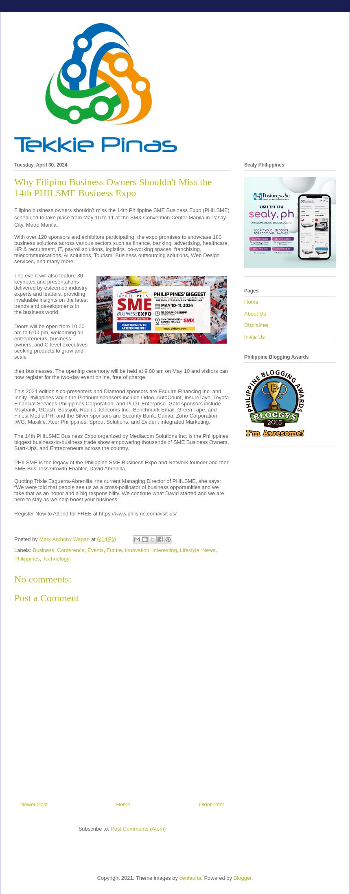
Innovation (137, 550)
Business (44, 550)
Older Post (211, 804)
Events (96, 550)
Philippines (27, 559)
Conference (71, 550)
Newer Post (34, 804)
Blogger (243, 878)
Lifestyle (189, 550)
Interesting (164, 550)
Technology (56, 559)
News (209, 550)
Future (114, 550)
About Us (255, 314)
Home (123, 804)
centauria (190, 878)
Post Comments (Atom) (138, 829)
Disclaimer (256, 325)
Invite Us (254, 337)
